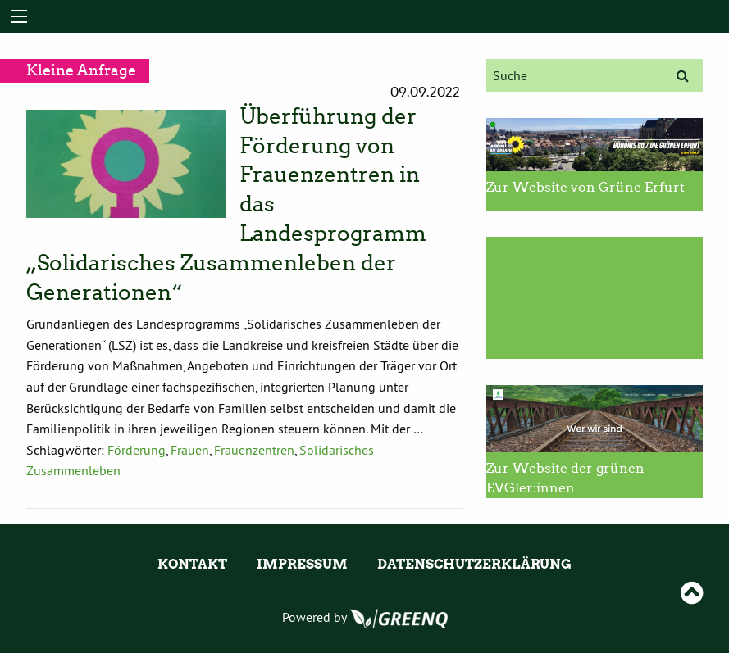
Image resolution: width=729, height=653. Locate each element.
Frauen (190, 450)
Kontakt (192, 564)
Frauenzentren (254, 450)
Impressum (302, 564)
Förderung (136, 450)
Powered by (365, 617)
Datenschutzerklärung (474, 564)
